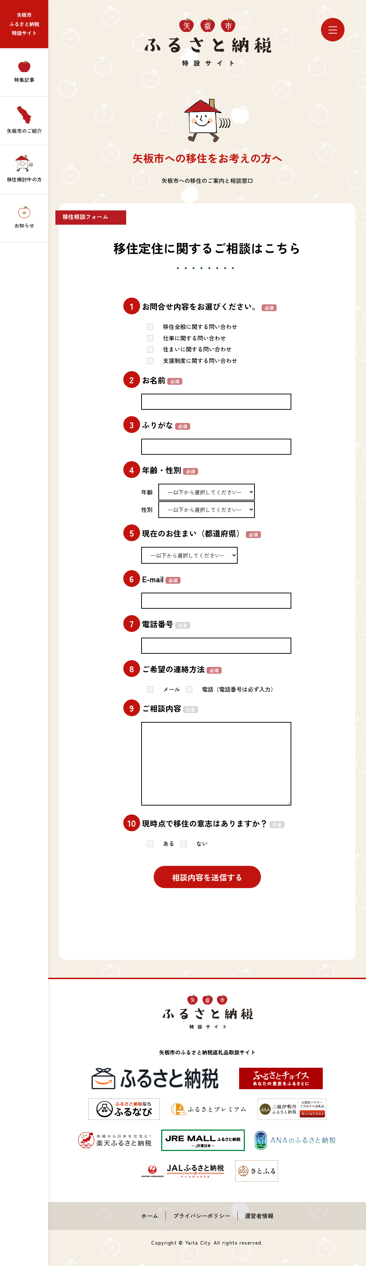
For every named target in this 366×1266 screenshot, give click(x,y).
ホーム (149, 1215)
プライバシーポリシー (201, 1215)
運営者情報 (259, 1215)
